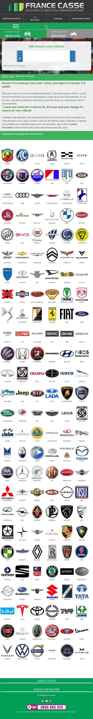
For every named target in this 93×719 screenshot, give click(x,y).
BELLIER (22, 215)
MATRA (37, 453)
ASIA (82, 175)
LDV (37, 413)
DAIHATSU (52, 274)
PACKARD (37, 512)
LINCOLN (22, 433)
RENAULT (37, 552)
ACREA (37, 156)
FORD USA (8, 334)
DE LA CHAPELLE (37, 294)
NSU (82, 492)
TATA (82, 591)
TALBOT (67, 591)
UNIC (8, 631)
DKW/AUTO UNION (67, 294)
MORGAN (22, 492)
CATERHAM (82, 235)
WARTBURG (52, 651)
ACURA (52, 156)
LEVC (52, 413)
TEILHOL (8, 611)
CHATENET (8, 255)
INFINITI (8, 373)
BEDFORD (8, 215)
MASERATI (22, 453)
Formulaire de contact (46, 695)
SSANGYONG (8, 591)
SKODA (52, 572)
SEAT (22, 572)
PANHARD (52, 512)
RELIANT (22, 552)
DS (8, 314)
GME (67, 334)
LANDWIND (22, 413)
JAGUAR (82, 373)
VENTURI (67, 631)
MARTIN (82, 433)
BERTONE (52, 215)
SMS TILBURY (82, 572)
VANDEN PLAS (37, 631)
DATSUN (22, 294)
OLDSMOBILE (8, 512)
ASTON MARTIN (8, 195)
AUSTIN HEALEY (52, 195)
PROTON (82, 532)
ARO (67, 175)
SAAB (82, 552)
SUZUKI (52, 591)
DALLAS (82, 274)
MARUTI (8, 453)
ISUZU (37, 373)
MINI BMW (82, 472)
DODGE (82, 294)
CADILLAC (37, 235)
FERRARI (52, 314)
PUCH (8, 552)
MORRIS (37, 492)
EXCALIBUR (22, 314)
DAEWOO (22, 274)
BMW (67, 215)
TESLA (22, 611)
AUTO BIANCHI (67, 195)
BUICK (8, 235)
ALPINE (37, 175)
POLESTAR (22, 532)
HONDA (22, 354)
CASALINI (67, 235)
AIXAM (82, 156)
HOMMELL (8, 354)
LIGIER (8, 433)
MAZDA (82, 453)
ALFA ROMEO (8, 175)
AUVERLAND (82, 195)
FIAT (67, 314)
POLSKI (37, 532)
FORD (82, 314)
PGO (82, 512)
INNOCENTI (22, 373)
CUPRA (82, 255)
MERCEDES (22, 472)
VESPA (82, 631)
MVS (52, 492)
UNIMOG (22, 631)
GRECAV (82, 334)
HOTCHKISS (37, 354)
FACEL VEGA (37, 314)
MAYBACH (67, 453)
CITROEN (52, 255)
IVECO (67, 373)
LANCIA (82, 393)
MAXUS (52, 453)
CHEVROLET (22, 255)
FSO (22, 334)
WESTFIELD (67, 651)
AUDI (22, 195)
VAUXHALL (52, 631)
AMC (52, 175)
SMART (67, 572)
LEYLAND (82, 413)
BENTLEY (37, 215)
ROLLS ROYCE (52, 552)
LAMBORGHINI (67, 393)
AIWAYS (67, 156)
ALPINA (22, 175)
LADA (52, 393)
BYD (22, 235)
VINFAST (8, 651)
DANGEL (8, 294)
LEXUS (67, 413)
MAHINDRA (67, 433)
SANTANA (8, 572)
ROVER (67, 552)
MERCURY (37, 472)
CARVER (52, 235)
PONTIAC (52, 532)
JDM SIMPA (8, 393)
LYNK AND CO (52, 433)
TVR (67, 611)
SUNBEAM (37, 591)
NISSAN (67, 492)
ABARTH (8, 156)
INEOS (82, 354)
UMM (82, 611)
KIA (37, 393)
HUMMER (52, 354)
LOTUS (37, 433)
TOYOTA (37, 611)
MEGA (8, 472)
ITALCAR (52, 373)
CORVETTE (67, 255)
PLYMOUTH (8, 532)
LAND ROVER (8, 413)
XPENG (82, 651)
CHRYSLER (37, 255)
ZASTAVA (8, 671)
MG (52, 472)
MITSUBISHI (8, 492)
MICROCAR (67, 472)
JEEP (22, 393)
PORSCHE (67, 532)
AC (22, 156)
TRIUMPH (52, 611)
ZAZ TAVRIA (22, 671)
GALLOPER (37, 334)
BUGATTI (82, 215)
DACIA (8, 274)
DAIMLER (67, 274)
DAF (37, 274)
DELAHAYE (52, 294)
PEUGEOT (67, 512)
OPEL (22, 512)
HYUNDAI (67, 354)
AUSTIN (37, 195)
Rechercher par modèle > (15, 65)
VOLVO (37, 651)
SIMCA (37, 572)
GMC (52, 334)
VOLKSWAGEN (22, 651)
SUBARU (22, 591)
